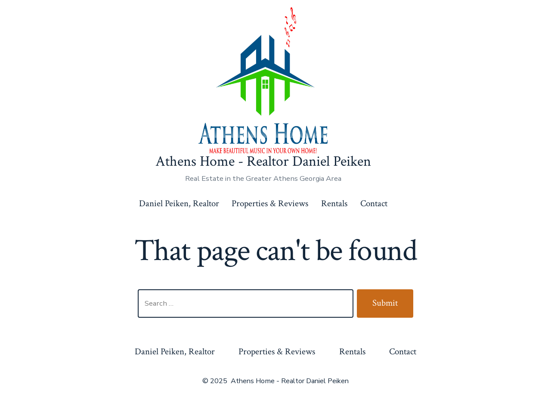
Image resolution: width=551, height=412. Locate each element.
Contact (373, 203)
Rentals (334, 203)
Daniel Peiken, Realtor (179, 203)
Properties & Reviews (270, 203)
